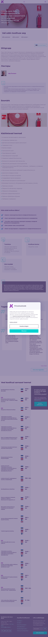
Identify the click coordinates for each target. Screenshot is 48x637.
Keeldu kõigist (24, 326)
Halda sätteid (13, 322)
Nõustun (24, 331)
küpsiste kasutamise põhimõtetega (21, 316)
